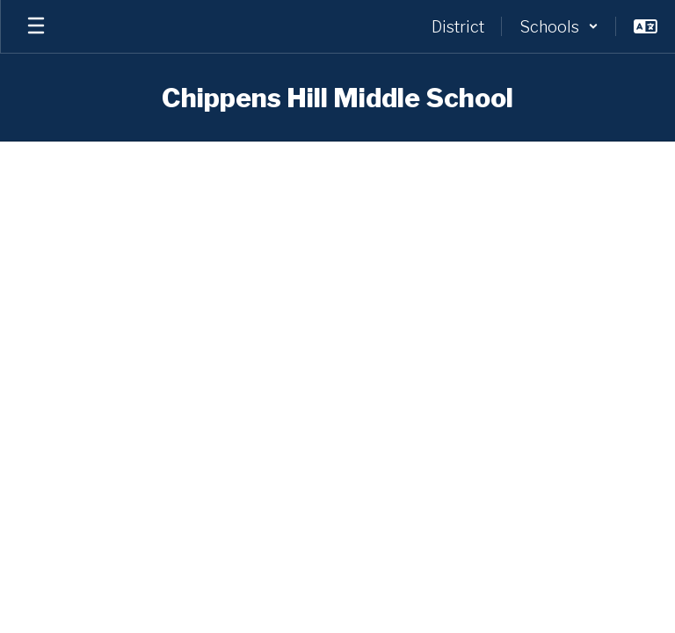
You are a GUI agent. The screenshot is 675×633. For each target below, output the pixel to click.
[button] (559, 26)
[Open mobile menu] (36, 26)
